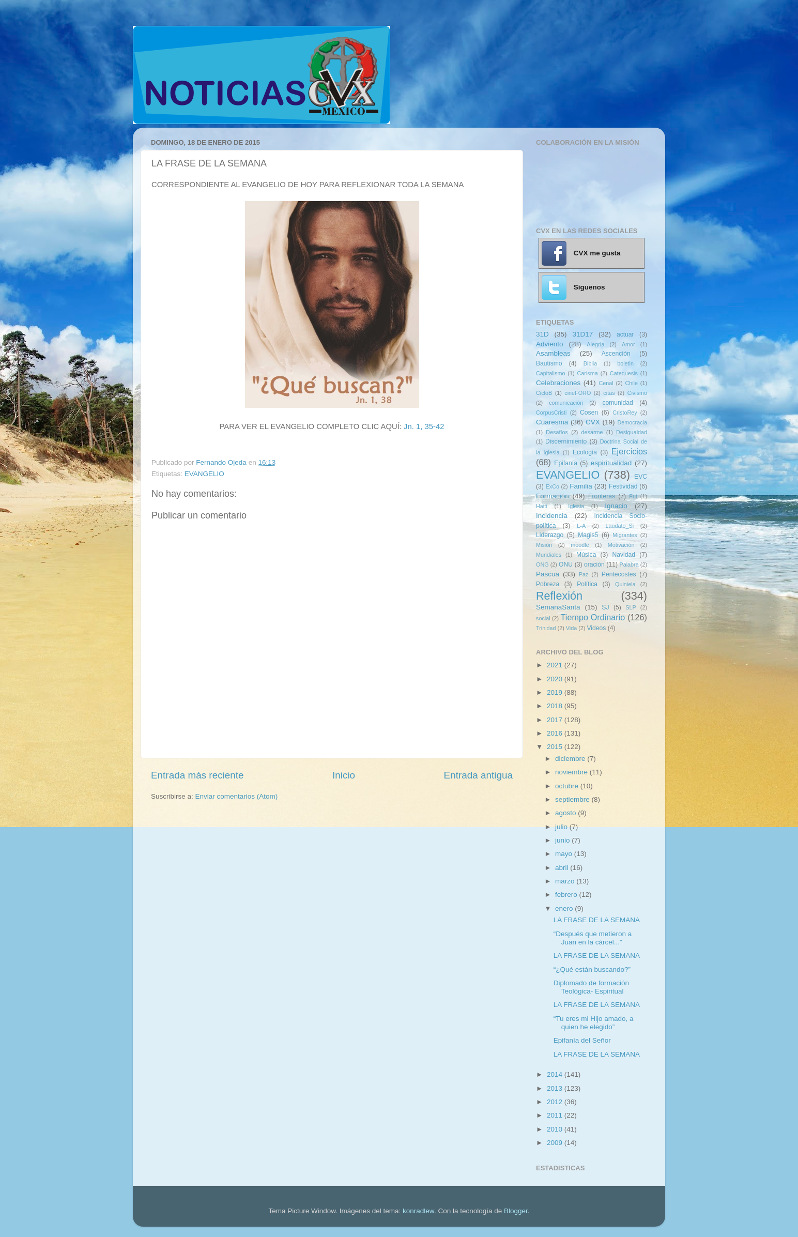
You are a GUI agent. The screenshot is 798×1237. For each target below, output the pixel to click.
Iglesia (576, 506)
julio (562, 827)
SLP (630, 607)
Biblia (590, 363)
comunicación (566, 403)
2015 (555, 747)
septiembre (573, 799)
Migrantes (624, 535)
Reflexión (559, 595)
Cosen (589, 412)
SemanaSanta (558, 607)
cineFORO (577, 393)
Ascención (616, 353)
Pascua (547, 574)
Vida (571, 628)
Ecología (585, 452)
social (543, 618)
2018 (555, 706)
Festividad (623, 486)
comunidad (617, 402)
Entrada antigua (478, 775)
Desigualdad (631, 432)
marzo (565, 881)
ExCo (552, 486)
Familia (581, 486)
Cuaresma (552, 422)
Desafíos (557, 432)
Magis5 (588, 535)
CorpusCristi (551, 412)
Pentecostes (619, 574)
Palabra (628, 564)
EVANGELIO (204, 474)
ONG (542, 564)
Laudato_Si (620, 526)
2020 (555, 679)
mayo (564, 854)
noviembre (572, 772)
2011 (555, 1115)
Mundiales (548, 555)
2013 (555, 1088)
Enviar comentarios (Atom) (236, 796)
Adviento (549, 344)
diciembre (571, 758)
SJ (605, 607)
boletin (625, 363)
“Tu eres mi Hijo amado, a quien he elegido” (594, 1023)
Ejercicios (629, 451)
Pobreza (547, 584)
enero (565, 908)
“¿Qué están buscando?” (592, 969)
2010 (555, 1129)
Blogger (516, 1211)
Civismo (637, 393)
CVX (593, 422)
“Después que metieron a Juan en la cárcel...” (593, 938)
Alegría (595, 344)
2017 (555, 720)
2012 (555, 1102)
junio (563, 840)
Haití (541, 506)
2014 (555, 1074)
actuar (625, 334)
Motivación (621, 545)
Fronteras (601, 496)
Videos (596, 628)
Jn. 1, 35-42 (424, 426)
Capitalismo (550, 373)
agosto (566, 813)
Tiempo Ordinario (593, 617)
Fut (633, 496)
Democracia (632, 422)
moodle (580, 545)
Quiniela (625, 584)
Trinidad (546, 628)
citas (609, 393)
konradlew (418, 1211)
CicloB (544, 393)
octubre (567, 786)
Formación (552, 496)
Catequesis (624, 373)
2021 (555, 665)
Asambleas (553, 353)
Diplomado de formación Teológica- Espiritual (591, 987)
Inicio (343, 775)
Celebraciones (558, 383)
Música (586, 554)
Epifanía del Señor (582, 1040)
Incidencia (551, 516)
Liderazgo (549, 535)
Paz (584, 574)
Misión (544, 545)
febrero (567, 894)
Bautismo (549, 363)
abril (562, 868)
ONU (566, 564)
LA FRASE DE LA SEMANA (597, 920)
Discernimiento (566, 441)
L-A (581, 526)
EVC (640, 476)
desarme (592, 432)
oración (594, 564)
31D (542, 334)
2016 (555, 733)
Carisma (587, 373)
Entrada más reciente (197, 775)
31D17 (582, 334)
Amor (628, 344)
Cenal (605, 383)
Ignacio (616, 506)
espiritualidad (611, 463)
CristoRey (624, 412)
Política (587, 584)
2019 (555, 692)
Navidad (623, 554)
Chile (631, 383)
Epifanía (565, 463)
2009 (555, 1143)
